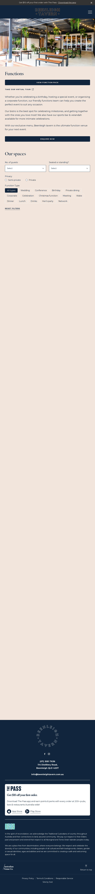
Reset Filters (12, 208)
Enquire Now (47, 139)
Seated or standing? (59, 162)
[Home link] (47, 12)
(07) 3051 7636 (47, 761)
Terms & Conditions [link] (44, 878)
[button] (90, 13)
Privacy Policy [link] (28, 878)
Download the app (67, 2)
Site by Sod (47, 882)
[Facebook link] (45, 754)
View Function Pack (47, 82)
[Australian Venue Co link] (8, 867)
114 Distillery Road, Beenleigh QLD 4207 (47, 766)
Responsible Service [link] (64, 878)
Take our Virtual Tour (19, 89)
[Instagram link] (49, 754)
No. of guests (11, 162)
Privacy (8, 176)
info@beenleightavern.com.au (47, 774)
